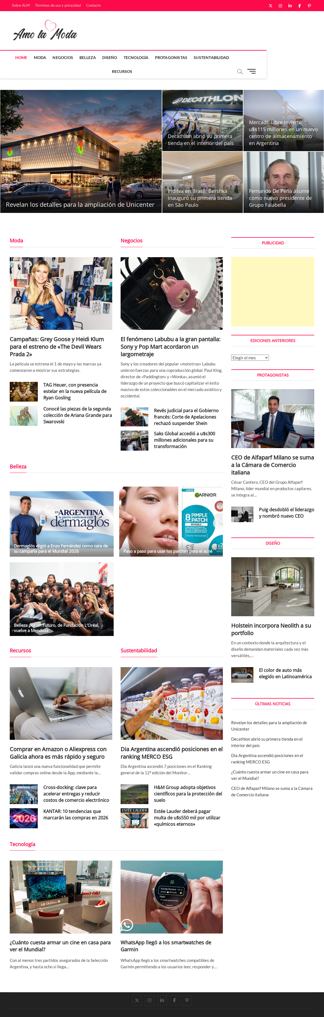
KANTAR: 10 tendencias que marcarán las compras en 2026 (75, 801)
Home (19, 57)
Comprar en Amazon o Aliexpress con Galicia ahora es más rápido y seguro (58, 739)
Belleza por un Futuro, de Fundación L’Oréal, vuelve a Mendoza (56, 614)
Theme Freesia (66, 1007)
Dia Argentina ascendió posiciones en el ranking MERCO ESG (172, 739)
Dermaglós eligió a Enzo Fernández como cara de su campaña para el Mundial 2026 (61, 534)
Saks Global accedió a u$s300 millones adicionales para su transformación (184, 426)
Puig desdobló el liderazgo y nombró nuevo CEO (286, 499)
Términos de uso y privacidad (58, 5)
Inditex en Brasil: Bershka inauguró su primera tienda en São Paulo (200, 184)
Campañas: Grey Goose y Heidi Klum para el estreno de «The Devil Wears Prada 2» (57, 333)
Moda (37, 57)
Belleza (85, 57)
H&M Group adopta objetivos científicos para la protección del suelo (188, 780)
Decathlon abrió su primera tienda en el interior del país (201, 126)
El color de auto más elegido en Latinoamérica (285, 660)
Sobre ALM (21, 5)
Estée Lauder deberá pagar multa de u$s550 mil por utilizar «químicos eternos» (187, 804)
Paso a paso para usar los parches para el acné (167, 537)
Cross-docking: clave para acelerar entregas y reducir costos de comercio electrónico (76, 780)
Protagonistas (168, 57)
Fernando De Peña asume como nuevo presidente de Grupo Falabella (280, 184)
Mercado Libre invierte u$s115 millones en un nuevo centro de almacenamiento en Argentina (283, 119)
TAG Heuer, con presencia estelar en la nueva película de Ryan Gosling (74, 377)
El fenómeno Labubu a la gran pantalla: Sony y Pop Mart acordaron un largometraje (170, 333)
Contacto (93, 5)
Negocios (60, 57)
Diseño (107, 57)
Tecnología (133, 57)
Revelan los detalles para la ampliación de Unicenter (80, 190)
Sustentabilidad (208, 57)
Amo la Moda (21, 1006)
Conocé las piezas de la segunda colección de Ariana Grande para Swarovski (77, 401)
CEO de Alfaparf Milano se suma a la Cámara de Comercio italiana (272, 451)
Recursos (243, 57)
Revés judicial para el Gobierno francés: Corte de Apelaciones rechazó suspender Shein (186, 403)
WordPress (87, 1007)
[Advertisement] (272, 278)
